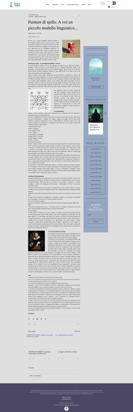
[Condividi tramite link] (41, 319)
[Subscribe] (95, 222)
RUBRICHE (31, 313)
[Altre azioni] (79, 16)
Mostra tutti (77, 331)
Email (89, 214)
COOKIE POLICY (66, 399)
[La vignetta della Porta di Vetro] (69, 341)
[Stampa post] (45, 319)
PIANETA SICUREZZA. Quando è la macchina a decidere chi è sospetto (39, 353)
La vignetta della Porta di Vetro (67, 352)
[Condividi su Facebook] (29, 319)
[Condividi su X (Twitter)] (33, 319)
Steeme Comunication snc (72, 405)
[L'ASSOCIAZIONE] (96, 86)
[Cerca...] (105, 3)
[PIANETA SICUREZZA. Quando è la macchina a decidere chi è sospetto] (40, 341)
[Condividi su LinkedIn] (37, 319)
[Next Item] (105, 113)
